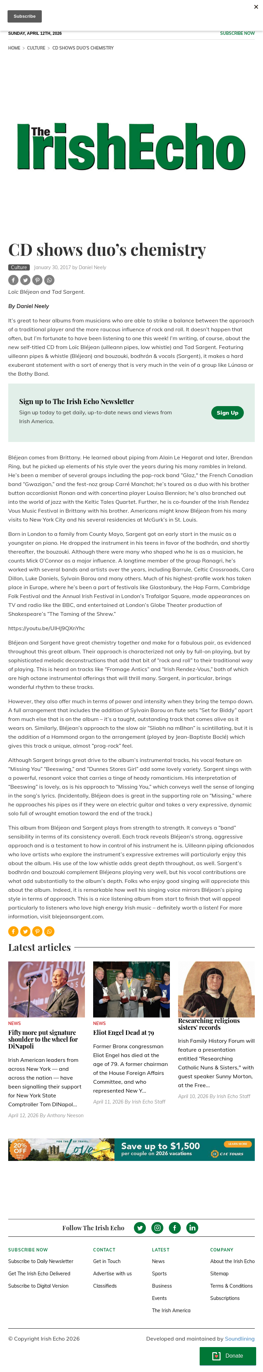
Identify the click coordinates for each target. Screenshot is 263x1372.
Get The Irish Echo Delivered (39, 1274)
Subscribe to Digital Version (38, 1286)
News (158, 1261)
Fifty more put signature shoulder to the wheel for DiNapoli (43, 1039)
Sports (159, 1274)
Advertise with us (112, 1274)
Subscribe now (237, 33)
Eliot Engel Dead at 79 (123, 1032)
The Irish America (171, 1310)
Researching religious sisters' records (209, 1023)
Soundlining (240, 1338)
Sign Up (227, 412)
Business (162, 1286)
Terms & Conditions (231, 1286)
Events (159, 1298)
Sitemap (219, 1274)
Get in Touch (107, 1261)
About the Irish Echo (232, 1261)
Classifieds (105, 1286)
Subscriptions (225, 1298)
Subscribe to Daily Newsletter (40, 1261)
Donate (234, 1356)
